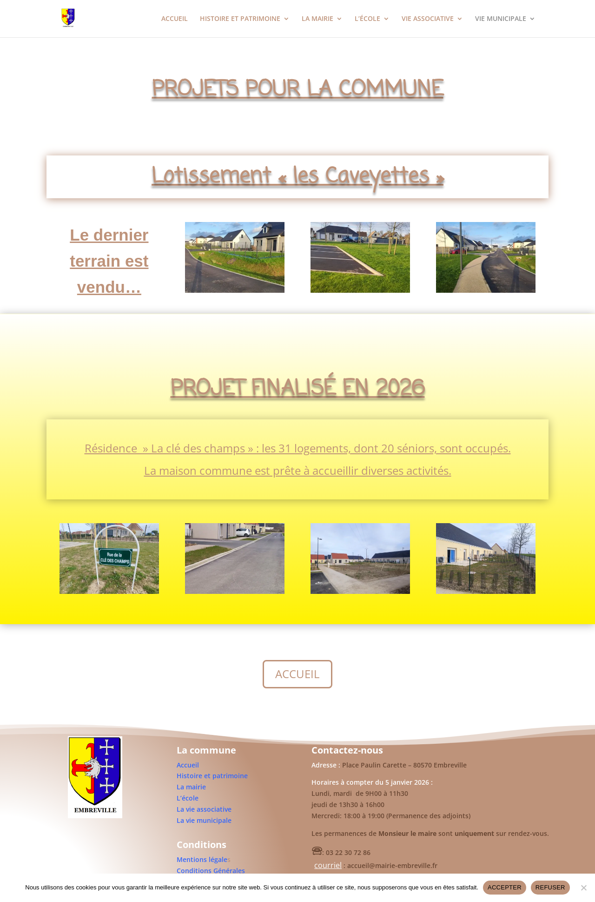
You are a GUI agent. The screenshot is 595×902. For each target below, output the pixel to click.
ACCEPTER (505, 887)
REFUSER (550, 887)
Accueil (188, 765)
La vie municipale (204, 820)
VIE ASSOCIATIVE (428, 19)
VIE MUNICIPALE (500, 19)
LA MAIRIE (317, 19)
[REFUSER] (583, 887)
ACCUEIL (174, 19)
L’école (187, 798)
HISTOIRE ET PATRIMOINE (240, 19)
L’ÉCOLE (367, 19)
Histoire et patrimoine (212, 775)
